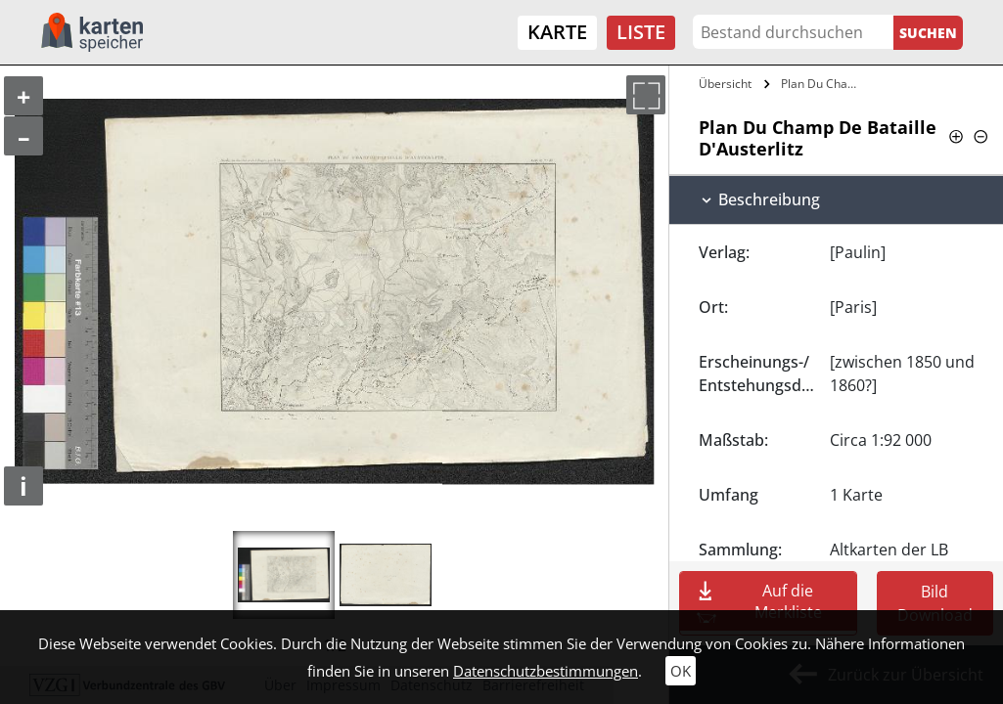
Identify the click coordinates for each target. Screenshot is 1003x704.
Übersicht (725, 83)
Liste (640, 32)
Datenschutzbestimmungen (545, 671)
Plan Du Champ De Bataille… (825, 83)
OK (680, 671)
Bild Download (935, 603)
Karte (557, 32)
